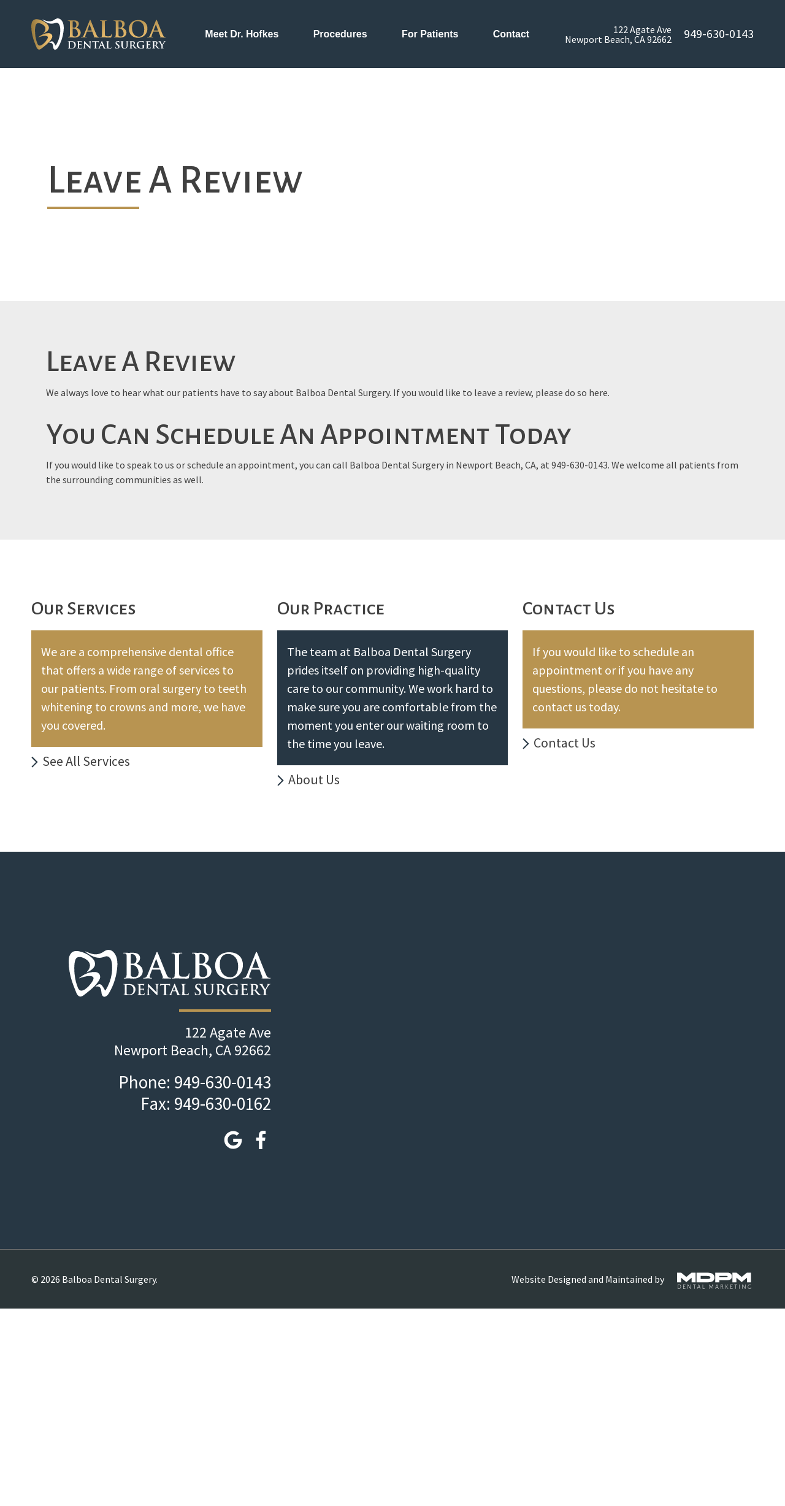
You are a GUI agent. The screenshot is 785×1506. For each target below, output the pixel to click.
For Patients (430, 34)
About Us (314, 779)
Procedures (340, 34)
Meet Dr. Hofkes (241, 34)
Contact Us (564, 742)
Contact (512, 34)
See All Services (86, 761)
